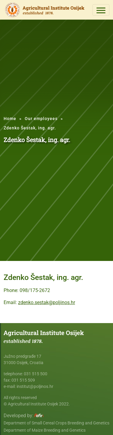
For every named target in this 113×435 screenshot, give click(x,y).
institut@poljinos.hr (35, 386)
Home (10, 118)
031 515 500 (35, 373)
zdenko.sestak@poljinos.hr (46, 302)
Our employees (41, 118)
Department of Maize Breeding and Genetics (45, 430)
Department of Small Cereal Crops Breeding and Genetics (56, 423)
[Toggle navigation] (101, 10)
